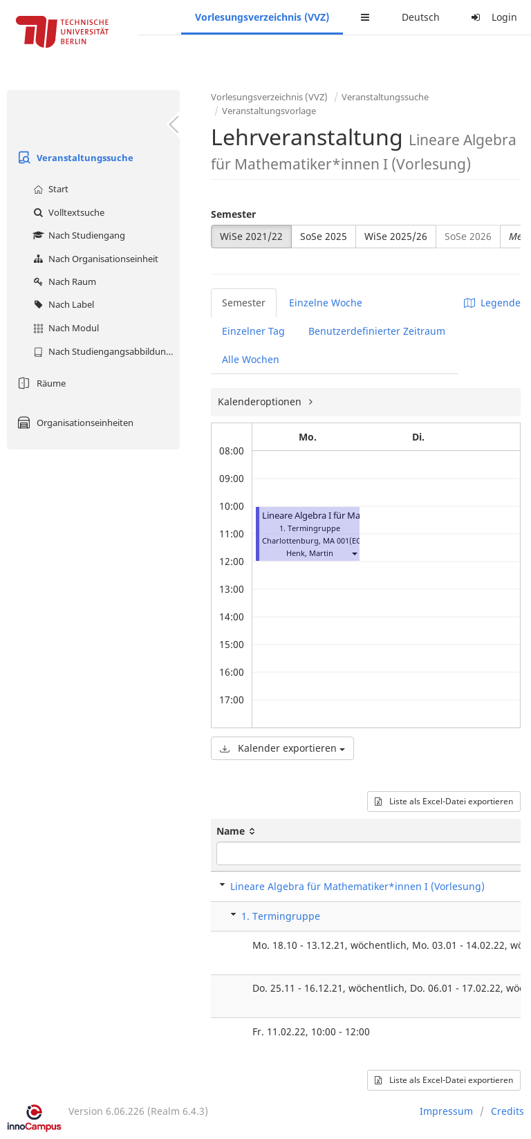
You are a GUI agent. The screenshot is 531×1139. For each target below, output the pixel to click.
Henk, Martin (309, 553)
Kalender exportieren (282, 747)
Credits (507, 1111)
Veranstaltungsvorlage (269, 110)
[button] (354, 553)
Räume (40, 383)
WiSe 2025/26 (395, 236)
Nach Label (62, 304)
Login (492, 17)
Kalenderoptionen (261, 401)
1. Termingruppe (280, 916)
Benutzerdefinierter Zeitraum (376, 330)
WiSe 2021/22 (251, 236)
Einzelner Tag (253, 330)
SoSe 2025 (323, 236)
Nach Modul (64, 328)
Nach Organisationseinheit (94, 258)
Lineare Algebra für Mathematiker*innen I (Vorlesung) (357, 886)
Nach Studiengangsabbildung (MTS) (105, 351)
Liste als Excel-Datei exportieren (444, 801)
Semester (233, 214)
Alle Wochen (250, 359)
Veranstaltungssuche (73, 157)
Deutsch (421, 17)
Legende (492, 302)
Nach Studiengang (77, 235)
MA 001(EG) (343, 540)
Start (49, 189)
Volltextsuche (67, 212)
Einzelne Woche (325, 302)
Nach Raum (63, 281)
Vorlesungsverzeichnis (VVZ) (262, 17)
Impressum (446, 1111)
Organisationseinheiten (73, 422)
